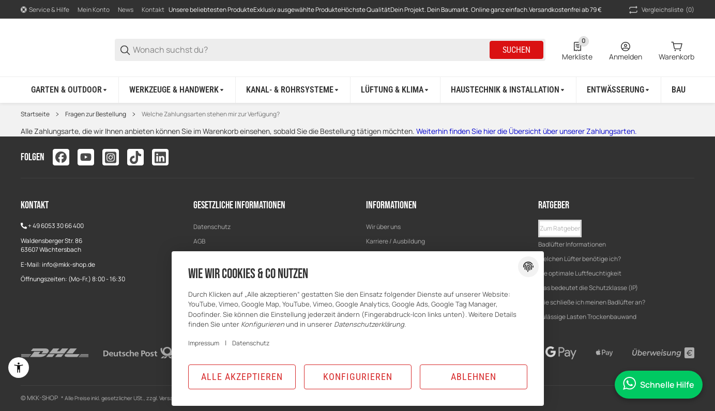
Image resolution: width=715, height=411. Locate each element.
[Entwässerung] (618, 90)
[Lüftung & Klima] (395, 90)
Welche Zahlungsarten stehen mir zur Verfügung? (211, 114)
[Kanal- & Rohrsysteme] (293, 90)
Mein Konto (94, 9)
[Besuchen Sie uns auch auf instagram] (110, 157)
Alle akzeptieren (242, 376)
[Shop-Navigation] (45, 10)
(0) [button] (660, 10)
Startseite (35, 114)
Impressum (203, 343)
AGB (199, 241)
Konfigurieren (357, 376)
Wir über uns (383, 226)
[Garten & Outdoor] (70, 90)
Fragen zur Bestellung (95, 114)
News (125, 9)
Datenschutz (212, 226)
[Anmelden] (625, 50)
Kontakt (153, 9)
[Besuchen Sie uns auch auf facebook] (61, 157)
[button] (560, 228)
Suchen (516, 50)
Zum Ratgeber (560, 228)
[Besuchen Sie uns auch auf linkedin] (160, 157)
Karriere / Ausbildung (395, 241)
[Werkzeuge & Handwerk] (177, 90)
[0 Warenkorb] (676, 50)
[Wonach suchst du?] (310, 50)
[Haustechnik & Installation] (508, 90)
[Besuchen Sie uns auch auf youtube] (86, 157)
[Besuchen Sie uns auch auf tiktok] (135, 157)
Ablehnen (473, 376)
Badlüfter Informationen (572, 244)
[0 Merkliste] (577, 50)
